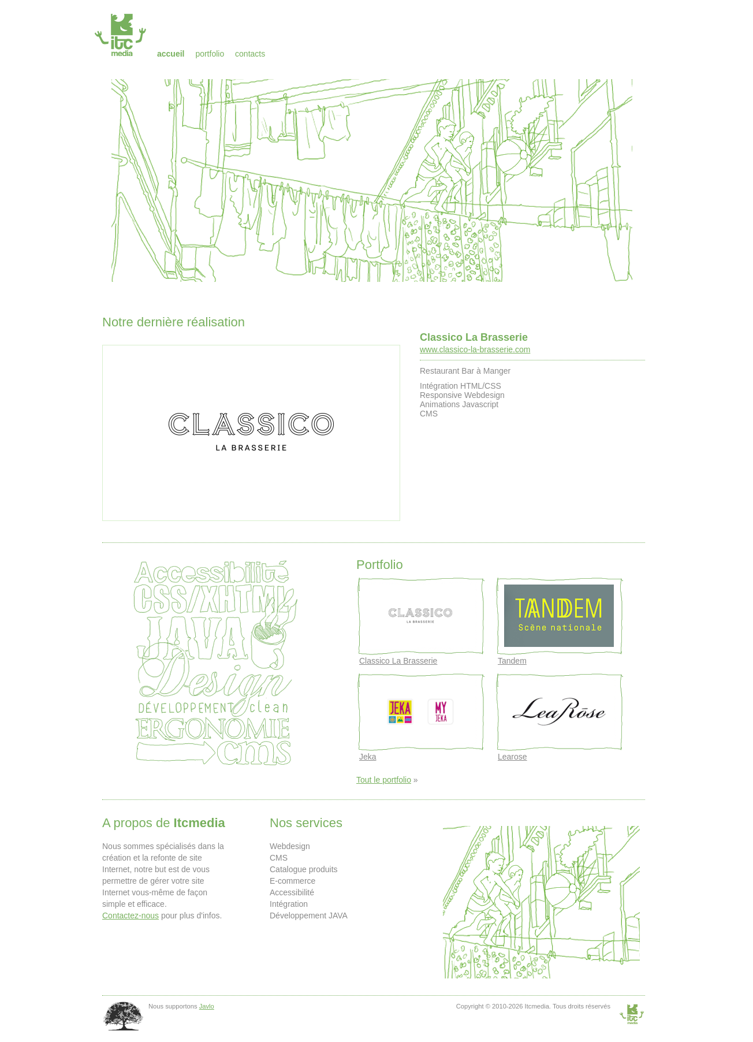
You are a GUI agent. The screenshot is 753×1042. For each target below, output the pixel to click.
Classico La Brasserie (474, 337)
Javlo (206, 1006)
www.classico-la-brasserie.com (475, 349)
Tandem (512, 660)
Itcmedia (121, 35)
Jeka (368, 756)
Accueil (170, 53)
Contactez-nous (130, 915)
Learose (512, 756)
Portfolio (209, 53)
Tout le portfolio (383, 779)
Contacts (250, 53)
